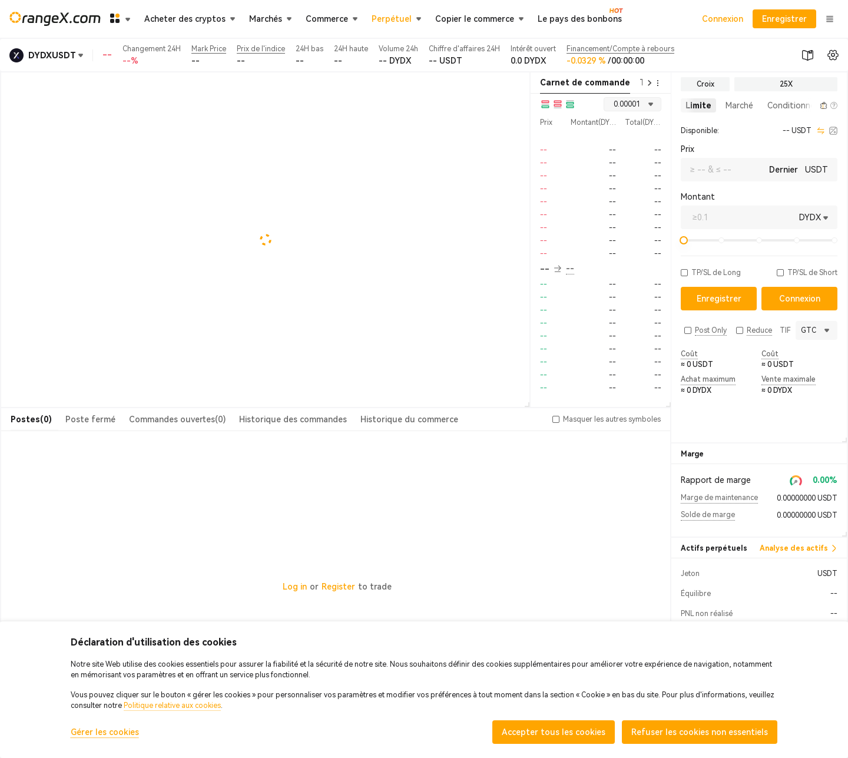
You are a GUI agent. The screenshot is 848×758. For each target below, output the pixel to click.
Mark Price (208, 49)
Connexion (722, 19)
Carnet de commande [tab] (585, 82)
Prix (687, 149)
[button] (810, 105)
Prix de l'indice (261, 49)
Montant (698, 196)
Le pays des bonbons (580, 18)
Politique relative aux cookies (172, 705)
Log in (295, 586)
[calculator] (833, 130)
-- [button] (550, 269)
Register (338, 586)
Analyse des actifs (798, 548)
